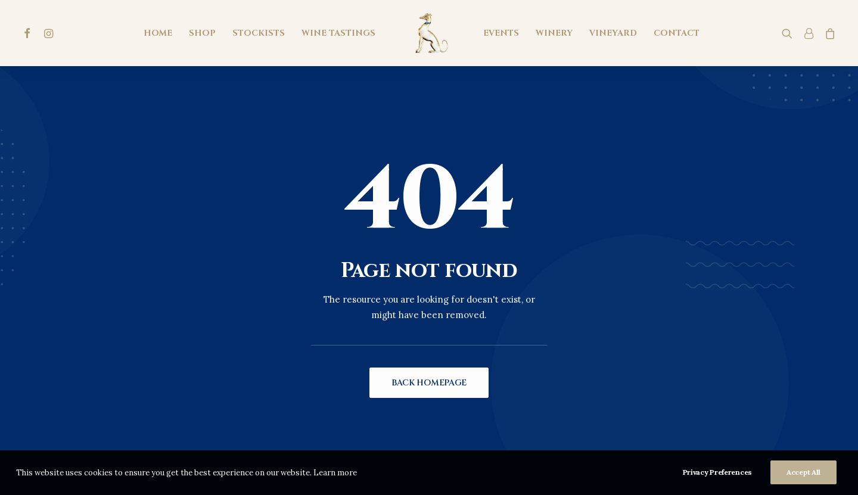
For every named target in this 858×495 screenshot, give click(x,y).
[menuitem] (29, 33)
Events (501, 33)
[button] (29, 33)
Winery (554, 33)
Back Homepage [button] (429, 382)
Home (158, 33)
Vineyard (613, 33)
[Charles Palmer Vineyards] (429, 33)
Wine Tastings (338, 33)
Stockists (258, 33)
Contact (677, 33)
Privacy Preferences (717, 475)
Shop (202, 33)
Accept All (803, 475)
